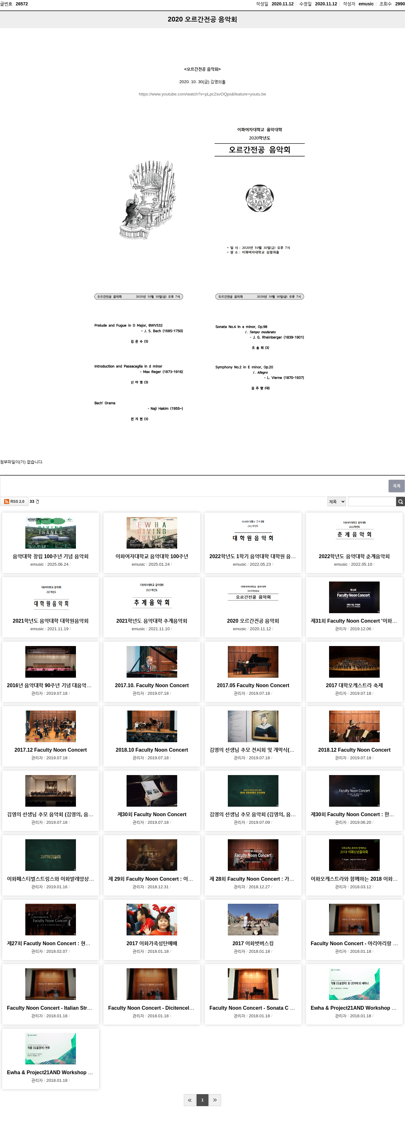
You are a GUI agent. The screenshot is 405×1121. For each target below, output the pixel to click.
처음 (190, 1100)
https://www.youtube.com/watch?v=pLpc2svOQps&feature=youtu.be (202, 94)
